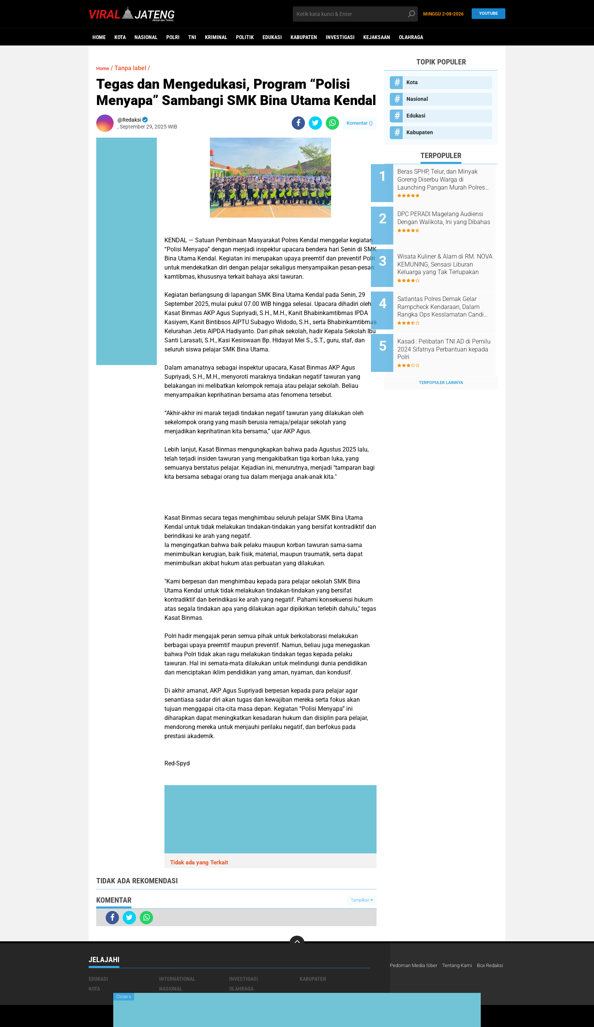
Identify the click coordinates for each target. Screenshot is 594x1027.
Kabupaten (304, 37)
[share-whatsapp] (332, 123)
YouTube (486, 13)
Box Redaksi (404, 975)
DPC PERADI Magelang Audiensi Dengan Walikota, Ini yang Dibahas (450, 217)
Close (123, 996)
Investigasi (340, 37)
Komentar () (360, 123)
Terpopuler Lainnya (441, 361)
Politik (245, 37)
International (177, 979)
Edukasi (272, 37)
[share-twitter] (315, 123)
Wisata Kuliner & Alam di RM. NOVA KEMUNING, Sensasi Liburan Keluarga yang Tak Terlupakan (450, 256)
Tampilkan (362, 900)
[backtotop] (297, 943)
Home (99, 37)
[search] (355, 14)
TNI (192, 37)
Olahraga (411, 37)
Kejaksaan (376, 37)
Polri (173, 37)
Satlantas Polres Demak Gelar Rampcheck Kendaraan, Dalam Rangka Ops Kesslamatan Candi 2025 (450, 294)
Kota (120, 37)
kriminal (216, 37)
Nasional (146, 37)
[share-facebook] (298, 123)
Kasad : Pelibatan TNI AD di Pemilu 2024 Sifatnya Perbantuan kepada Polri (447, 332)
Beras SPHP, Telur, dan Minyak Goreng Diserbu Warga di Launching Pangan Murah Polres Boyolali (451, 179)
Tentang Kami (462, 966)
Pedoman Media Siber (415, 966)
